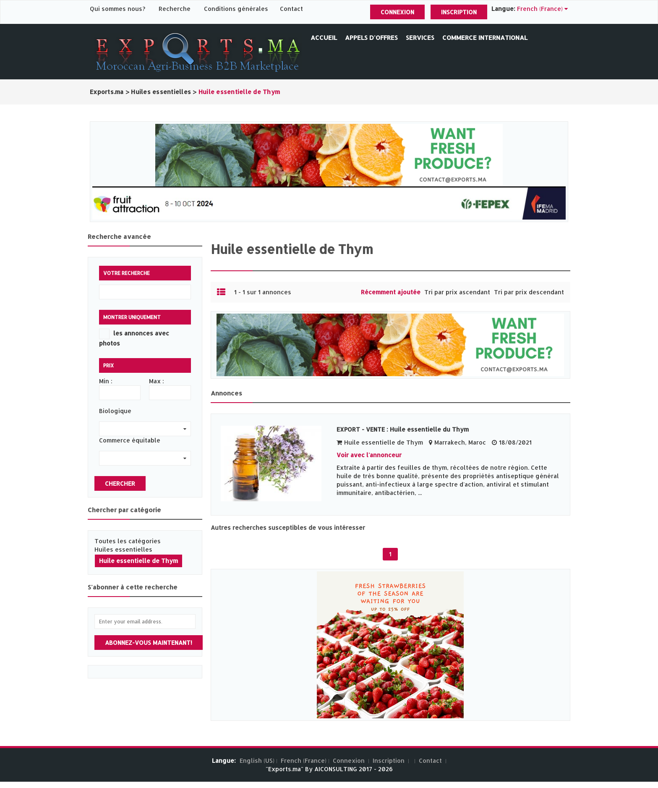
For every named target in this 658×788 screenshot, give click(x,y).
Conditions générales (237, 8)
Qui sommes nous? (118, 8)
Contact (291, 8)
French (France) (303, 760)
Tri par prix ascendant (457, 292)
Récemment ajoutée (390, 292)
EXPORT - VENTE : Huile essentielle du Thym (403, 429)
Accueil (324, 38)
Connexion (397, 12)
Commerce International (484, 38)
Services (420, 38)
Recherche (174, 8)
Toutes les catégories (127, 541)
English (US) (257, 760)
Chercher (120, 483)
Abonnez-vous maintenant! (148, 642)
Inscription (459, 12)
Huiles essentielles (123, 549)
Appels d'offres (371, 38)
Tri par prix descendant (529, 292)
